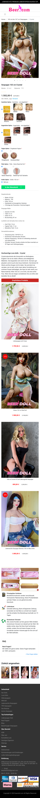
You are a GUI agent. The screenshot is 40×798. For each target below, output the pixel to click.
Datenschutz (5, 750)
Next (35, 50)
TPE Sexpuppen (6, 706)
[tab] (14, 80)
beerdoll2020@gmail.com (9, 770)
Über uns (4, 735)
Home (3, 19)
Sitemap (4, 743)
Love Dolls (23, 272)
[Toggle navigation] (4, 14)
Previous (4, 50)
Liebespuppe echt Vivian (20, 341)
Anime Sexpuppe (6, 711)
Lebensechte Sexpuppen (9, 703)
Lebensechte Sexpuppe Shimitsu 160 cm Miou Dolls (20, 548)
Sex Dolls (4, 693)
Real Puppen (5, 720)
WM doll (4, 701)
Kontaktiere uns (6, 738)
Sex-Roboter (5, 708)
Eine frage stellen (32, 654)
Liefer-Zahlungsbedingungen (10, 755)
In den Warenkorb (13, 187)
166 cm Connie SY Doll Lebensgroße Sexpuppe (20, 479)
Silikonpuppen (5, 698)
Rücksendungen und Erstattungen (12, 752)
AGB (2, 732)
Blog (2, 723)
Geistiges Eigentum (7, 740)
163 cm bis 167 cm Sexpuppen (18, 19)
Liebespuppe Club (7, 718)
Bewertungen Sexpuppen (9, 726)
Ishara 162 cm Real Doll (20, 410)
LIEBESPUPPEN (24, 2)
